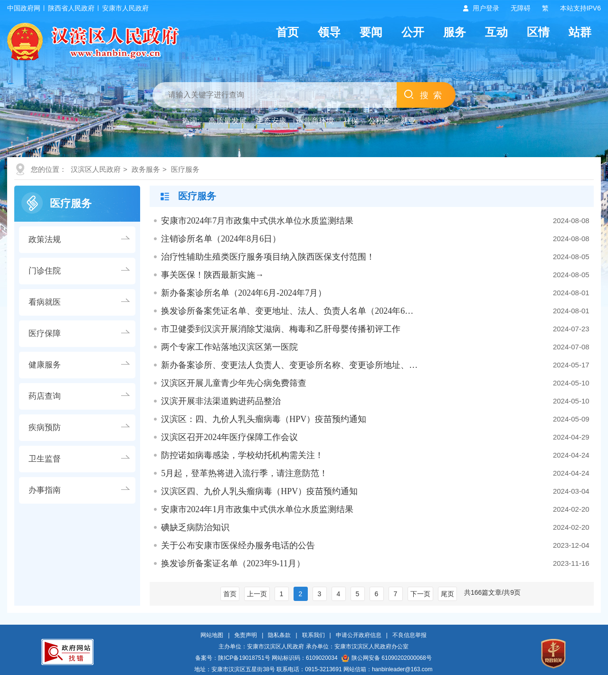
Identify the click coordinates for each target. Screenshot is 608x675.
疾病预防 (44, 427)
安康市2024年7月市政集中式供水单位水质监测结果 (257, 220)
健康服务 (44, 364)
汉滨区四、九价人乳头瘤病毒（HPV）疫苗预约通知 (259, 491)
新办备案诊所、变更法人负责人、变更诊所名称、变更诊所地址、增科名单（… (289, 365)
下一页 (420, 594)
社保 (351, 121)
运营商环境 (315, 121)
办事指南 (44, 490)
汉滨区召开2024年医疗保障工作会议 (229, 437)
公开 (412, 32)
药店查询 (44, 396)
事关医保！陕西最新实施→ (212, 275)
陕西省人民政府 (71, 8)
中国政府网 (23, 8)
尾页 (447, 594)
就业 (408, 121)
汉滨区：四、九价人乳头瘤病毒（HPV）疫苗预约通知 (263, 419)
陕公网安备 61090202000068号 (387, 658)
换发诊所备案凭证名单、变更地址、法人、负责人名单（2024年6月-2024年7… (289, 311)
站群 (580, 32)
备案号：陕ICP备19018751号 (232, 658)
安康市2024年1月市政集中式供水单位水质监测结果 (257, 509)
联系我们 (313, 635)
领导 (329, 32)
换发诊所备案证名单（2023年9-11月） (232, 563)
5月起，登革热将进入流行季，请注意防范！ (244, 473)
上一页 (257, 594)
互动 (496, 32)
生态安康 (271, 121)
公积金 (379, 121)
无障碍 (521, 8)
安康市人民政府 (125, 8)
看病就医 (44, 302)
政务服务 (146, 169)
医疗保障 (44, 333)
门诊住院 (44, 270)
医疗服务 (185, 169)
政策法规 (44, 239)
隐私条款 (279, 635)
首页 (287, 32)
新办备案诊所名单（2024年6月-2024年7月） (243, 293)
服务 (454, 32)
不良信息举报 (409, 635)
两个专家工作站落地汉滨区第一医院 (229, 347)
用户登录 (486, 8)
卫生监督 (44, 458)
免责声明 (245, 635)
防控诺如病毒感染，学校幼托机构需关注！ (242, 455)
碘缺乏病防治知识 (195, 527)
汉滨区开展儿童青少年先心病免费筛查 (233, 383)
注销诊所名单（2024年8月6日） (221, 239)
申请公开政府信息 (358, 635)
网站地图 (211, 635)
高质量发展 (228, 121)
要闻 (371, 32)
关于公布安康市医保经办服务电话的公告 (238, 545)
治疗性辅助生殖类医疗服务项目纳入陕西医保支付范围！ (268, 257)
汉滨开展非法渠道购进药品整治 (221, 401)
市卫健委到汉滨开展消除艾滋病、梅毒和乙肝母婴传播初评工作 (280, 329)
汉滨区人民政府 (96, 169)
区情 (538, 32)
